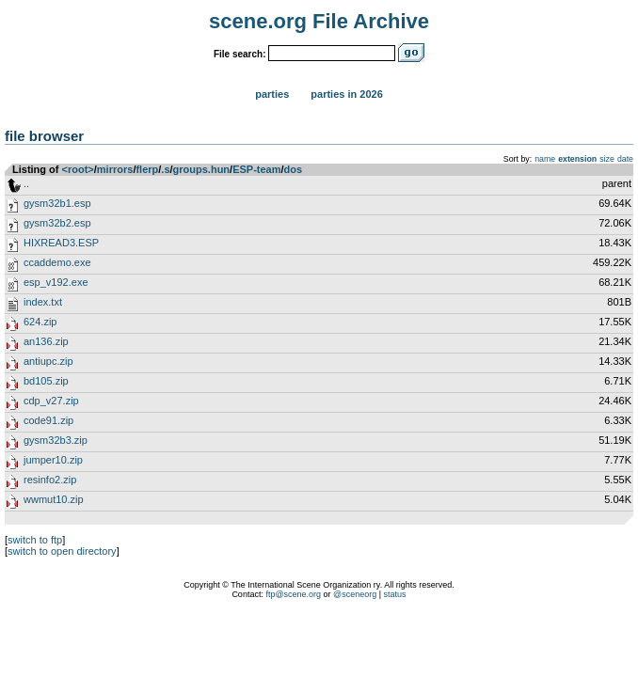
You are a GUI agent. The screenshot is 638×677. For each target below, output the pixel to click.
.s (165, 169)
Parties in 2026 (346, 94)
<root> (78, 169)
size (606, 159)
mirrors (115, 169)
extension (577, 159)
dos (293, 169)
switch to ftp (35, 539)
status (395, 594)
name (544, 159)
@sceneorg (354, 594)
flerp (147, 169)
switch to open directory (62, 551)
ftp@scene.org (293, 594)
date (625, 159)
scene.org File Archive (319, 21)
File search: (240, 54)
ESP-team (256, 169)
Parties (272, 94)
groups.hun (202, 169)
